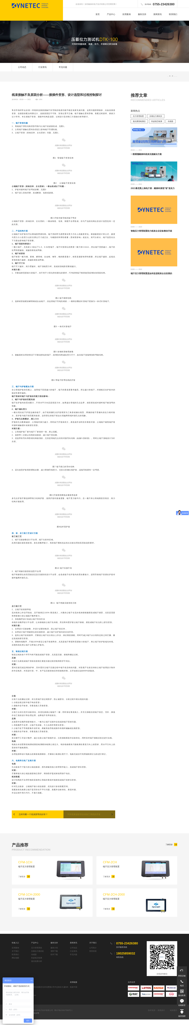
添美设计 (161, 1016)
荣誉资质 (93, 957)
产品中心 (111, 14)
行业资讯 (42, 69)
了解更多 (169, 849)
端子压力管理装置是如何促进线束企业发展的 (151, 278)
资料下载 (54, 957)
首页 (98, 14)
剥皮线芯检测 (156, 126)
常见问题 (63, 69)
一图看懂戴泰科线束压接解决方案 (146, 159)
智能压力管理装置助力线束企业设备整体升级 (151, 235)
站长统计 (173, 1016)
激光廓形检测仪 (139, 126)
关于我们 (15, 957)
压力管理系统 (36, 953)
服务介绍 (54, 953)
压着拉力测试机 (37, 957)
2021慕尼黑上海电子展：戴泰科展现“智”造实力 (153, 193)
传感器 (170, 126)
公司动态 (22, 69)
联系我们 (173, 14)
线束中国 (73, 993)
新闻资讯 (157, 14)
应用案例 (126, 14)
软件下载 (54, 960)
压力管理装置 (138, 121)
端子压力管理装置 (36, 869)
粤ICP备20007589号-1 (63, 1016)
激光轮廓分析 (36, 967)
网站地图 (15, 963)
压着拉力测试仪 (155, 121)
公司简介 (93, 953)
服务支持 (142, 14)
